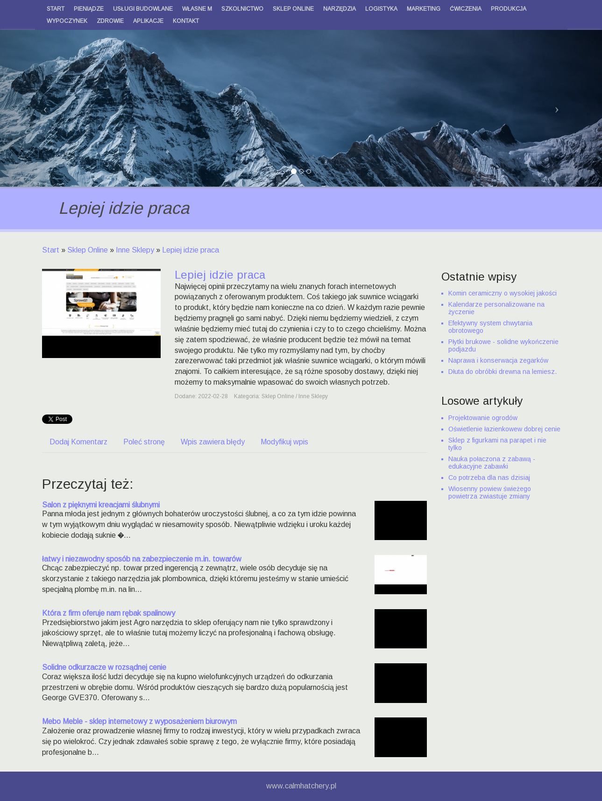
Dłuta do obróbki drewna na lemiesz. (502, 371)
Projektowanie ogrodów (482, 418)
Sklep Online (87, 250)
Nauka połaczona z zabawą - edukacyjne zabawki (491, 462)
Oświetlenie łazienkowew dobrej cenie (504, 429)
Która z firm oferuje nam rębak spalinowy (108, 613)
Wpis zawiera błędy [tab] (213, 442)
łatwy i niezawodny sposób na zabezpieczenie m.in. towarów (141, 559)
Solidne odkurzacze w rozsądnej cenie (104, 667)
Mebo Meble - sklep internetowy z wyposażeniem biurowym (139, 721)
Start (50, 250)
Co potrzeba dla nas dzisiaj (489, 477)
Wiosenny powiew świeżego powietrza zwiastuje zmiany (489, 492)
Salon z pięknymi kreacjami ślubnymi (101, 505)
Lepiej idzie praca (190, 250)
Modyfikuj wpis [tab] (284, 442)
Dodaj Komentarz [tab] (78, 442)
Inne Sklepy (135, 250)
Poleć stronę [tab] (144, 442)
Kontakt (186, 21)
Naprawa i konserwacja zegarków (498, 360)
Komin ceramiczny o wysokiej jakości (502, 293)
